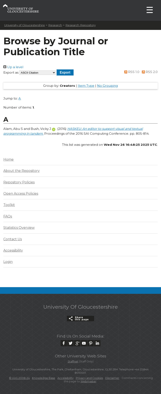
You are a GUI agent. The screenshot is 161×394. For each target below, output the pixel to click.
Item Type (86, 86)
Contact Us (12, 239)
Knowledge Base (43, 378)
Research (55, 25)
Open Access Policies (20, 194)
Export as (10, 72)
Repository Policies (19, 182)
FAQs (7, 216)
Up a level (13, 67)
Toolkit (9, 205)
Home (8, 159)
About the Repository (21, 171)
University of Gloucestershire (24, 25)
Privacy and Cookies (89, 378)
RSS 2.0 (149, 72)
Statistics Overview (19, 228)
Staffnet (73, 361)
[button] (65, 72)
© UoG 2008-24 (19, 378)
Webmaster (88, 381)
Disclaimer (112, 378)
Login (8, 262)
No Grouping (107, 86)
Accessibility (13, 250)
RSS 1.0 (131, 72)
